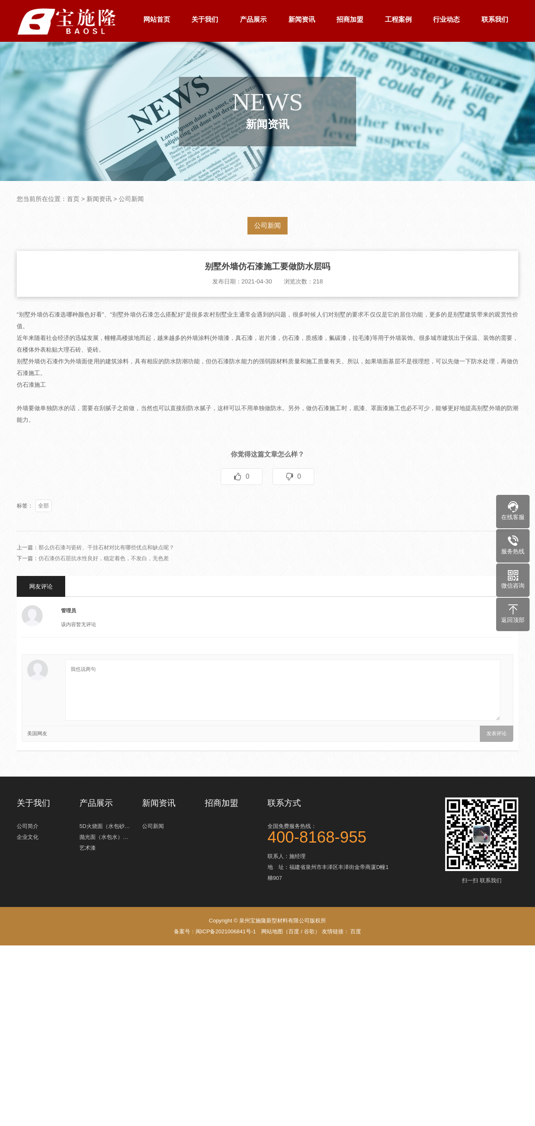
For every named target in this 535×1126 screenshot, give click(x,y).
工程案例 (398, 19)
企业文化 (27, 835)
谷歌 (309, 931)
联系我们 (495, 19)
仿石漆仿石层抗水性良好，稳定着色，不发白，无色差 (103, 573)
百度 (293, 931)
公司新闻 (131, 198)
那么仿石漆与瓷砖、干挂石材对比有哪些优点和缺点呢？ (106, 562)
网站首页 (156, 19)
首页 (73, 198)
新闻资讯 (301, 19)
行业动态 (446, 19)
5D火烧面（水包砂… (104, 824)
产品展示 (253, 19)
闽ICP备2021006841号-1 (226, 931)
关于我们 (204, 19)
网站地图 (272, 931)
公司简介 (27, 824)
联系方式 (284, 803)
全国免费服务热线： (330, 832)
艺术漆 (87, 846)
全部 (43, 520)
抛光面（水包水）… (103, 835)
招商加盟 (349, 19)
